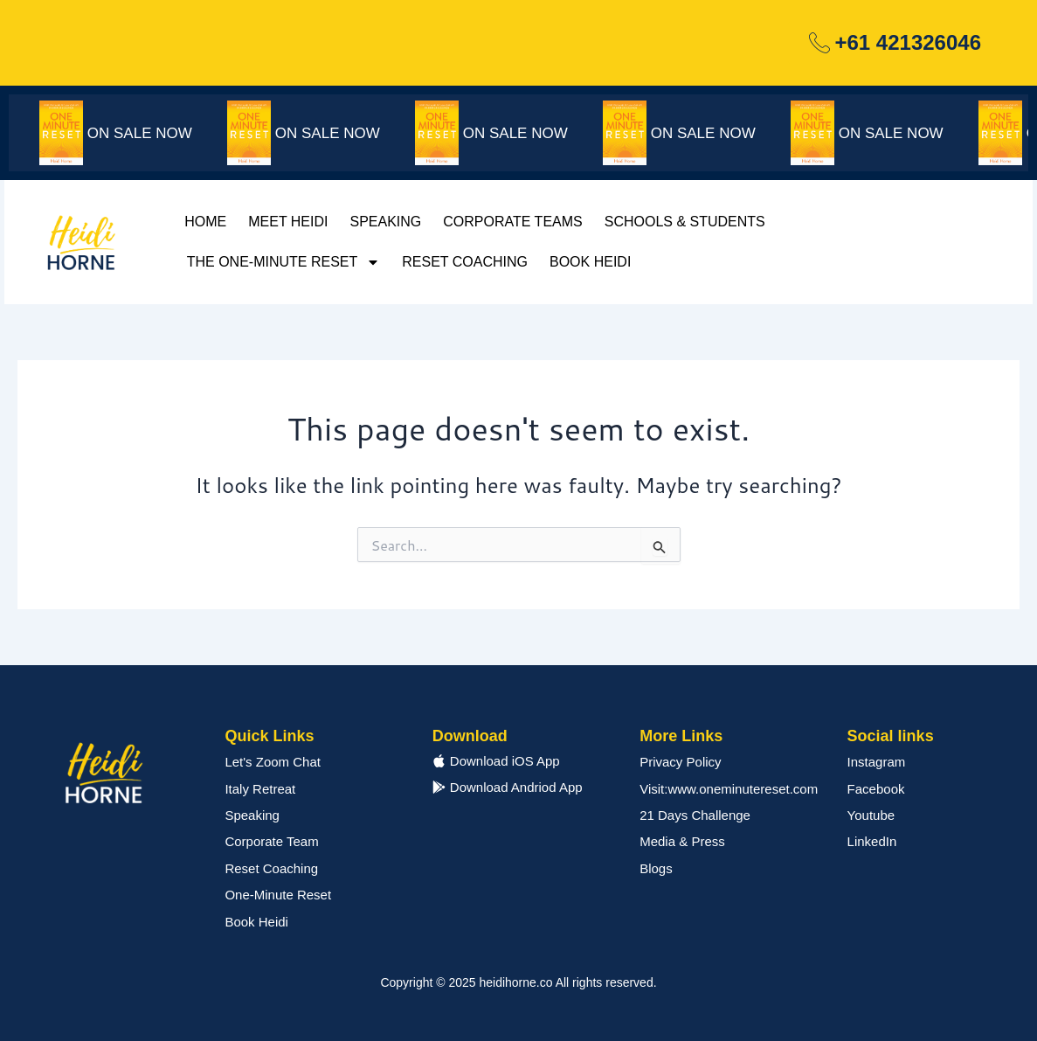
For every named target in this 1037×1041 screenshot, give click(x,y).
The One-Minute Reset (284, 262)
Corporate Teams (512, 221)
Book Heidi (590, 261)
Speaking (385, 221)
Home (205, 221)
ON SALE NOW (150, 133)
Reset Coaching (465, 261)
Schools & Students (685, 221)
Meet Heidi (288, 221)
